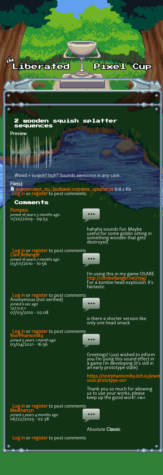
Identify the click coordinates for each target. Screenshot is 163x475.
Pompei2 (19, 210)
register (40, 194)
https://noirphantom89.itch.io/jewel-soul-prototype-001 (124, 378)
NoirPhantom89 (26, 336)
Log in (18, 194)
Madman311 (22, 411)
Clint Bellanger (25, 255)
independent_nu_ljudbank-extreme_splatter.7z (64, 190)
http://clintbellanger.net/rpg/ (117, 278)
